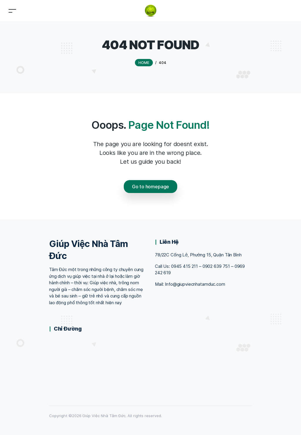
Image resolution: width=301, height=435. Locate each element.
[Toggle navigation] (12, 11)
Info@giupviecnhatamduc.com (195, 284)
